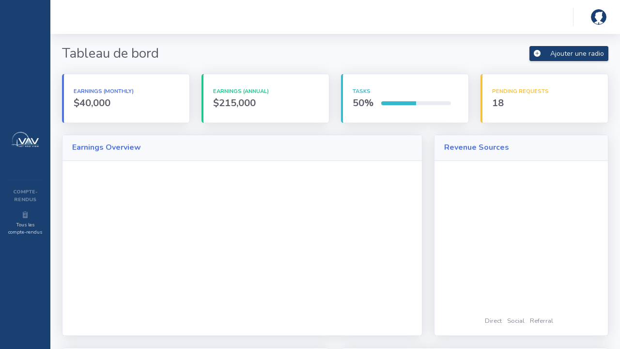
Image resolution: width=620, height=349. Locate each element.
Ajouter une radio (569, 53)
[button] (596, 17)
